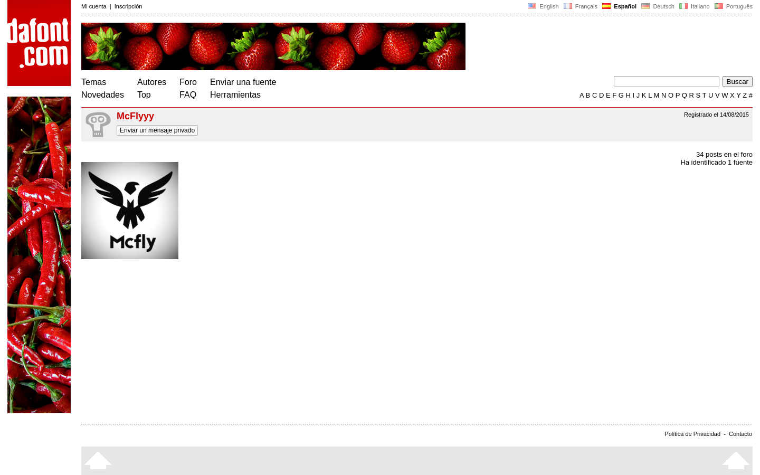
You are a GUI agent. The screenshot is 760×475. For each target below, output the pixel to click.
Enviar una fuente (243, 82)
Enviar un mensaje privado (157, 130)
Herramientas (235, 94)
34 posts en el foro (724, 154)
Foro (188, 82)
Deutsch (658, 6)
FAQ (187, 94)
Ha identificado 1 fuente (716, 162)
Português (733, 6)
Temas (93, 82)
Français (580, 6)
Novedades (102, 94)
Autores (151, 82)
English (543, 6)
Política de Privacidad (692, 434)
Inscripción (128, 6)
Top (144, 94)
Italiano (694, 6)
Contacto (740, 434)
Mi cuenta (94, 6)
